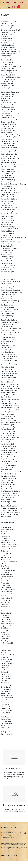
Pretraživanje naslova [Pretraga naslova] (14, 805)
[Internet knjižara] (14, 757)
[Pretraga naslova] (14, 794)
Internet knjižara (14, 768)
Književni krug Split (14, 2)
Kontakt (15, 855)
